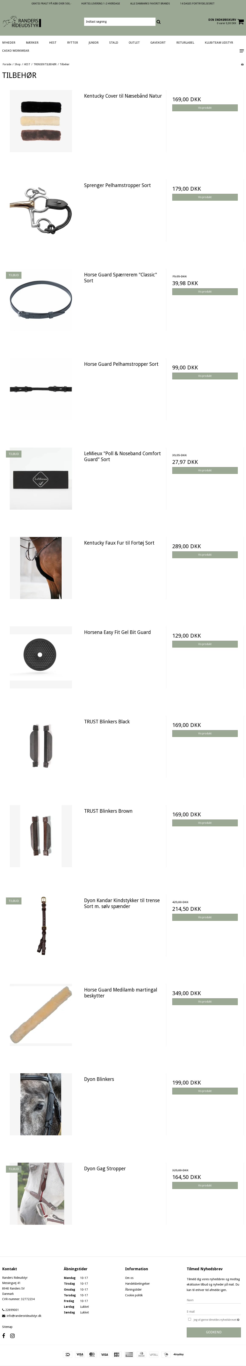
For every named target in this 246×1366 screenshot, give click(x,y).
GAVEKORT (158, 42)
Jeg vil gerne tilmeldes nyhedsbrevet (217, 1319)
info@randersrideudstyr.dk (24, 1315)
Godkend (214, 1332)
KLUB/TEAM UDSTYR (219, 42)
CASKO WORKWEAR (15, 50)
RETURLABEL (185, 42)
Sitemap (7, 1327)
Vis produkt (205, 107)
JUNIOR (94, 42)
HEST (53, 42)
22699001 (10, 1310)
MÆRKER (32, 42)
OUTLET (134, 42)
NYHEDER (8, 42)
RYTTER (72, 42)
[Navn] (214, 1300)
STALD (113, 42)
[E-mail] (214, 1311)
